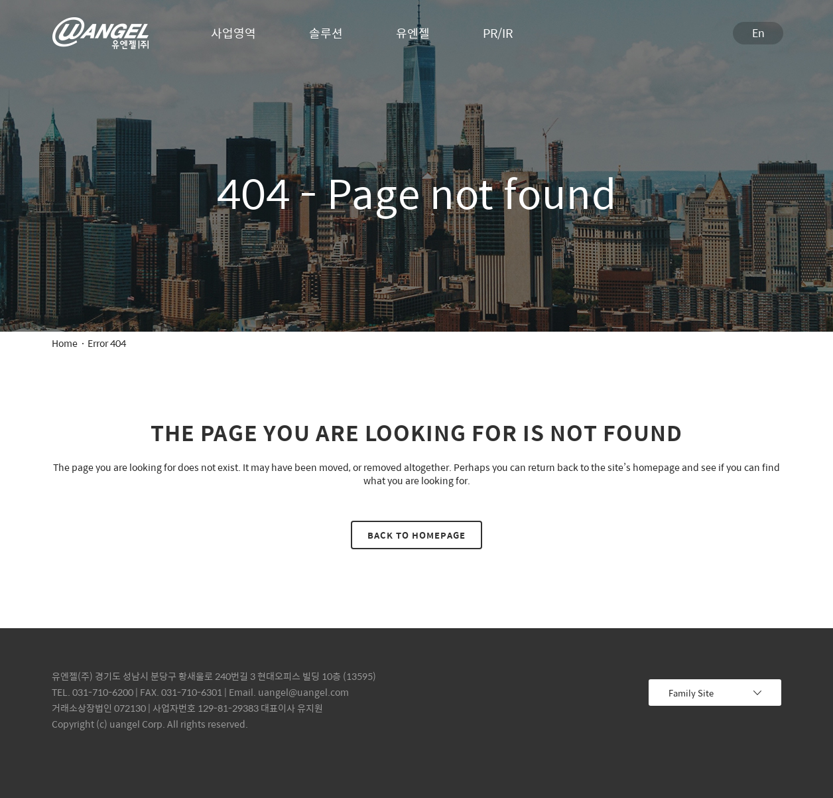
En (758, 33)
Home (65, 343)
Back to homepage (416, 535)
